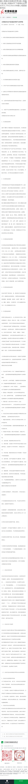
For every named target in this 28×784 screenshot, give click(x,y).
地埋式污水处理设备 (7, 773)
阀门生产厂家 (14, 769)
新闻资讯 (9, 17)
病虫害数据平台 (4, 771)
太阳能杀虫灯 (20, 767)
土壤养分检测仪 (6, 769)
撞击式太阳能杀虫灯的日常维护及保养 (14, 736)
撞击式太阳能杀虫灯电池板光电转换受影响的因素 (16, 734)
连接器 (25, 769)
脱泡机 (14, 767)
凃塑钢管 (22, 771)
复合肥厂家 (20, 769)
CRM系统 (15, 773)
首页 (4, 17)
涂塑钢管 (10, 771)
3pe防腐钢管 (16, 771)
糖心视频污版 (9, 767)
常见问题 (15, 17)
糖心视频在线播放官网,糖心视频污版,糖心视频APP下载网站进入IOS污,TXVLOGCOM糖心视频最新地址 (13, 4)
